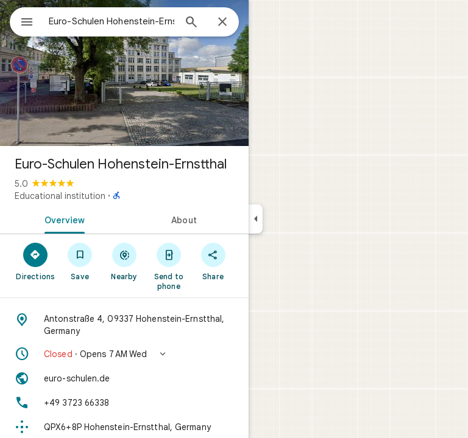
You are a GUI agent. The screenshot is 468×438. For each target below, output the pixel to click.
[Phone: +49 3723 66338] (124, 403)
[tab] (62, 219)
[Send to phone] (168, 265)
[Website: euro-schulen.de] (124, 378)
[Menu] (27, 23)
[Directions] (35, 261)
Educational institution (60, 195)
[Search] (191, 23)
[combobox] (111, 21)
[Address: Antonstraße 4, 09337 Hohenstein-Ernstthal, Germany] (124, 325)
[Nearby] (124, 261)
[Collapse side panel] (256, 219)
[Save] (80, 261)
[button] (124, 354)
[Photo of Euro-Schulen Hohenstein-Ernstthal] (124, 73)
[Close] (222, 22)
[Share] (213, 261)
